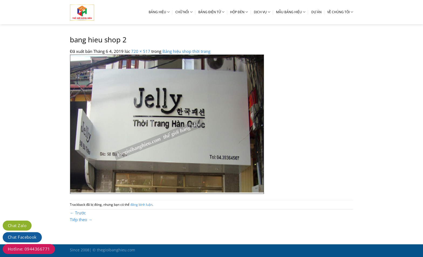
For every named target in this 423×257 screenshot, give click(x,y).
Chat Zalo (17, 225)
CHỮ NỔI (183, 12)
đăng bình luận (141, 204)
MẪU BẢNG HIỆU (290, 12)
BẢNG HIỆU (159, 12)
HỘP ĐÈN (239, 12)
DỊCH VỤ (262, 12)
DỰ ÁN (316, 12)
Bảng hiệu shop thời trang (186, 51)
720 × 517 (140, 51)
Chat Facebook (22, 237)
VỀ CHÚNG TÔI (340, 12)
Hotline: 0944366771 (29, 249)
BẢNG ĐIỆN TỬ (211, 12)
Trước (78, 212)
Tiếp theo (81, 219)
